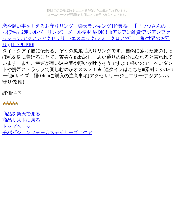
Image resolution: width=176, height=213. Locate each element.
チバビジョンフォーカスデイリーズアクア (47, 132)
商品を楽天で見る (21, 113)
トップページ (16, 126)
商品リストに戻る (21, 119)
